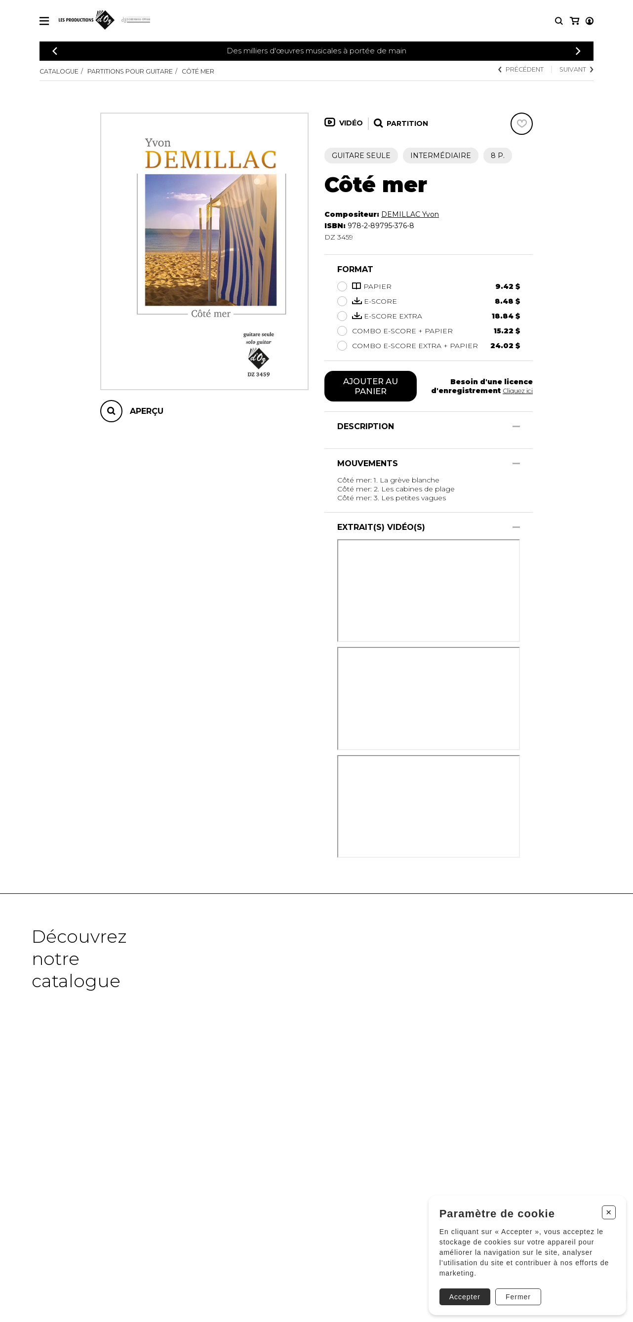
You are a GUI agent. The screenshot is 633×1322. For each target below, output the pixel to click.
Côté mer (222, 71)
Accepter (460, 1291)
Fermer (514, 1291)
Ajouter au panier (370, 387)
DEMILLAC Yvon (410, 214)
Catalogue (62, 71)
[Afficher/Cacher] (516, 428)
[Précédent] (54, 51)
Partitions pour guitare (144, 71)
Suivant (573, 70)
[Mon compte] (574, 21)
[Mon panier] (588, 21)
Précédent (511, 70)
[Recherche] (559, 21)
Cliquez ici (516, 391)
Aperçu (146, 411)
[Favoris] (522, 124)
